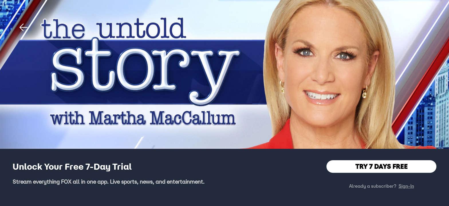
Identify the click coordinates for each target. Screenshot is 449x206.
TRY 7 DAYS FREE (381, 166)
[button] (23, 27)
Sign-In (406, 186)
